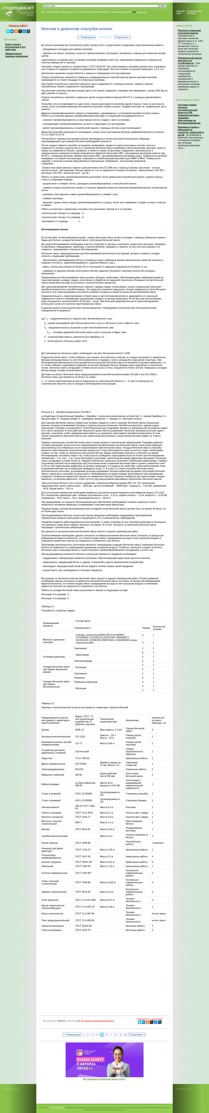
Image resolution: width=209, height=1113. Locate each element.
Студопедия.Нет (57, 1107)
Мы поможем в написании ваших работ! (104, 1079)
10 (125, 1034)
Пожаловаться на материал (194, 12)
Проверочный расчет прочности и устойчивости (190, 60)
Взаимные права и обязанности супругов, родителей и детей (191, 131)
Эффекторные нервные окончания (16, 55)
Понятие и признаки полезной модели (189, 31)
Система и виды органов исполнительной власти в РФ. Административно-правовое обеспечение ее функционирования (189, 114)
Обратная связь (180, 12)
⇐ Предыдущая (86, 37)
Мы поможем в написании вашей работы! (97, 1021)
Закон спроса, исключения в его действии (15, 47)
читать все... (142, 12)
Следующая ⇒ (122, 37)
